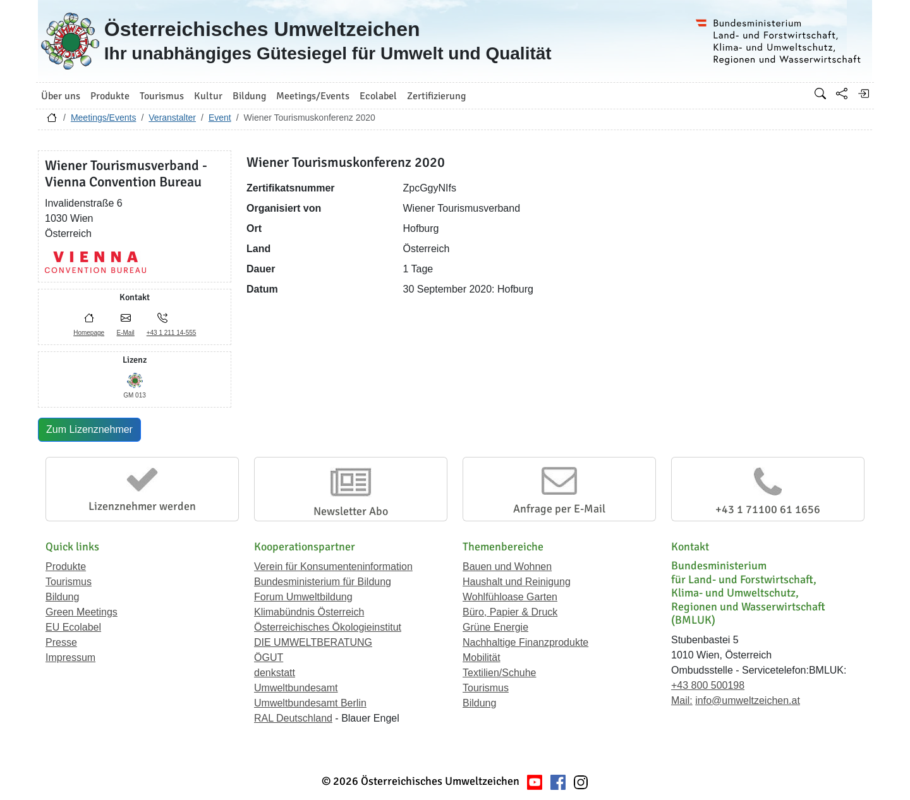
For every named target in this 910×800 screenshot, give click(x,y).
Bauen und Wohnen (507, 566)
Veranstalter (172, 117)
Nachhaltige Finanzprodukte (525, 642)
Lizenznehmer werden (142, 506)
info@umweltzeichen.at (747, 700)
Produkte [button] (110, 96)
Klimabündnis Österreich (309, 612)
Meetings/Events (103, 117)
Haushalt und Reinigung (517, 581)
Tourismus (69, 581)
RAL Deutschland (293, 718)
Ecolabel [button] (378, 96)
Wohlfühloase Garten (510, 596)
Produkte (66, 566)
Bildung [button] (249, 96)
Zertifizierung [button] (436, 96)
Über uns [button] (60, 96)
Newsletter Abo (350, 511)
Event (220, 117)
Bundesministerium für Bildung (322, 581)
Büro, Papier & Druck (510, 612)
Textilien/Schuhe (500, 672)
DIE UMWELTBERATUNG (313, 642)
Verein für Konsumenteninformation (333, 566)
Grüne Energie (495, 627)
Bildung (62, 596)
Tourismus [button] (162, 96)
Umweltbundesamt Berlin (310, 703)
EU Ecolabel (73, 627)
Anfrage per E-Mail (559, 509)
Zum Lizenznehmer (89, 429)
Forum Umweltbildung (303, 596)
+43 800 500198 (707, 685)
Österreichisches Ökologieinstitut (327, 627)
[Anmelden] (863, 93)
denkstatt (274, 672)
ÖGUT (268, 657)
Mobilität (481, 657)
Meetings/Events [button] (312, 96)
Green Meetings (82, 612)
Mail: (682, 700)
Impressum (70, 657)
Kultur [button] (208, 96)
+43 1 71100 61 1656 (767, 509)
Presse (61, 642)
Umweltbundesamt (296, 687)
